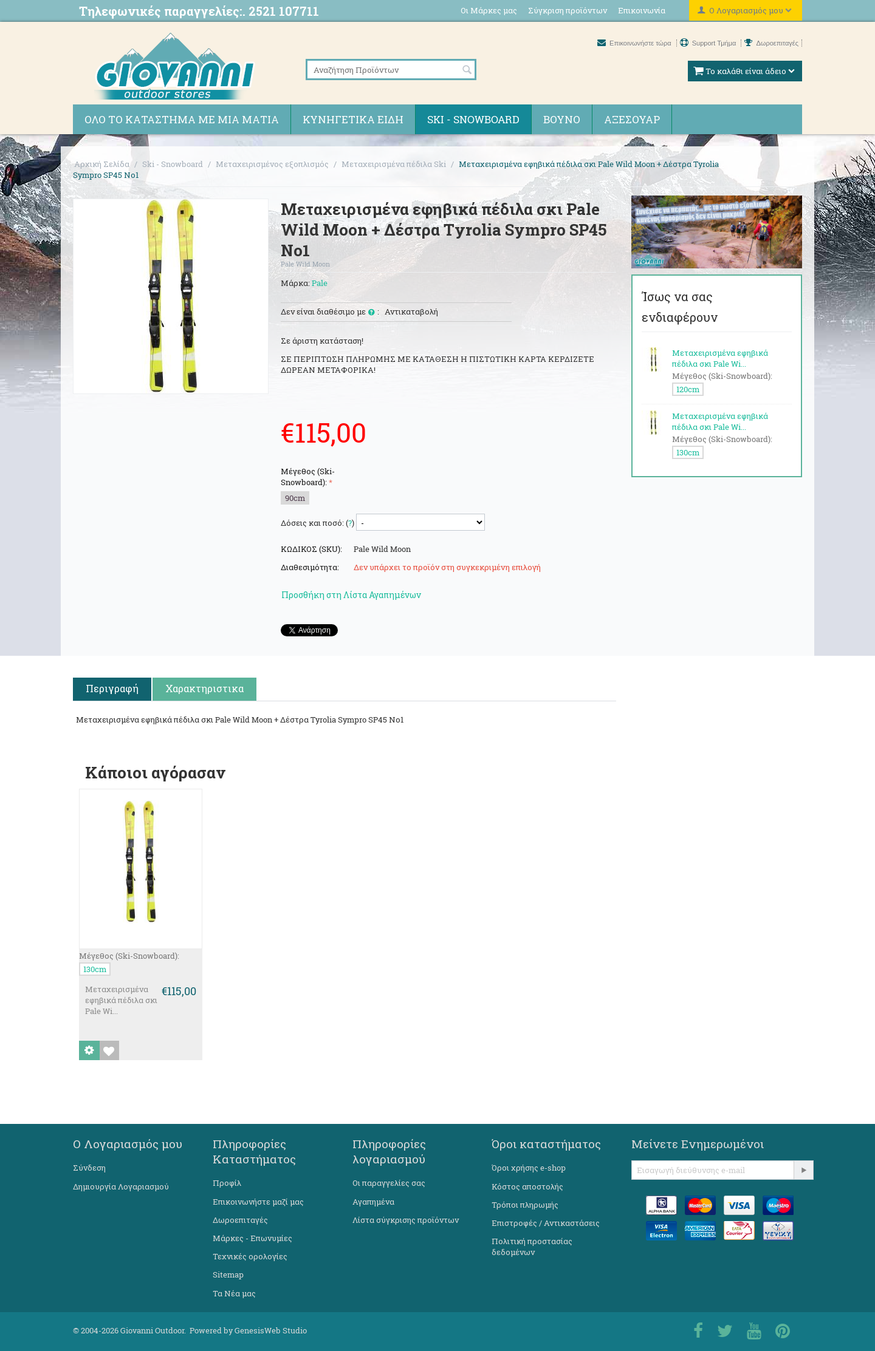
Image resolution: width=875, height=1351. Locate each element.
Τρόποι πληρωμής (525, 1204)
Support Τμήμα (709, 43)
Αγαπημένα (373, 1201)
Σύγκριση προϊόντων (567, 10)
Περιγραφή (112, 688)
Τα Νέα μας (234, 1293)
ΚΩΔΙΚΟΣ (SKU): (311, 548)
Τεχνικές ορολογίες (250, 1256)
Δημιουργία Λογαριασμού (121, 1186)
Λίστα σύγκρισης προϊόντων (405, 1219)
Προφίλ (227, 1182)
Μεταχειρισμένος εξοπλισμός (272, 163)
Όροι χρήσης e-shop (529, 1167)
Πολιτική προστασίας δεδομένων (532, 1246)
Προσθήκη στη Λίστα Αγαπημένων (351, 595)
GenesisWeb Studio (271, 1330)
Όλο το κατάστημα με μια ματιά (181, 119)
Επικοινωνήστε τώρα (635, 43)
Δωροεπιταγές (771, 43)
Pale (320, 282)
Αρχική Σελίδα (101, 163)
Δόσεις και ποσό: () (317, 522)
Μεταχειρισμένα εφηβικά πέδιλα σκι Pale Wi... (121, 1000)
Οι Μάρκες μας (489, 10)
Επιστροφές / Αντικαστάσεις (546, 1222)
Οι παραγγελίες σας (388, 1182)
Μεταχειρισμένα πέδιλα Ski (393, 163)
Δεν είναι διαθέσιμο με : (330, 312)
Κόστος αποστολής (527, 1186)
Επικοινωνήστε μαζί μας (258, 1201)
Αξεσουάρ (632, 119)
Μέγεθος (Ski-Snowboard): (308, 477)
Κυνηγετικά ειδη (353, 119)
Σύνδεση (89, 1167)
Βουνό (561, 119)
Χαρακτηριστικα (204, 688)
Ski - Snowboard (473, 119)
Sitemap (228, 1274)
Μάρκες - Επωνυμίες (252, 1238)
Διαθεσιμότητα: (310, 567)
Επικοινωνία (641, 10)
